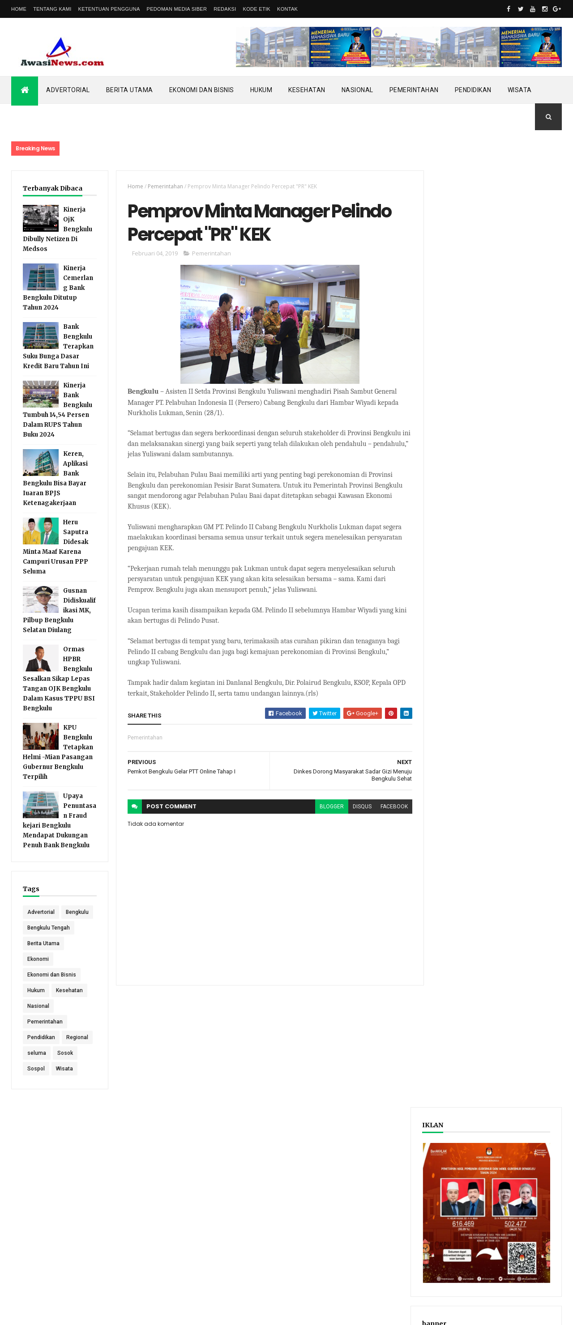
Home (18, 9)
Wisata (520, 89)
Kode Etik (256, 9)
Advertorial (68, 89)
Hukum (261, 89)
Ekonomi (38, 975)
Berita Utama (129, 89)
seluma (36, 1069)
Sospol (36, 1084)
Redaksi (225, 9)
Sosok (65, 1069)
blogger (326, 807)
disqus (356, 807)
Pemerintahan (414, 89)
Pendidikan (473, 89)
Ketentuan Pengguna (109, 9)
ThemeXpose (57, 1312)
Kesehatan (306, 89)
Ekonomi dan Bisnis (201, 89)
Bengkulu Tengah (48, 943)
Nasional (357, 89)
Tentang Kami (52, 9)
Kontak (287, 9)
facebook (388, 807)
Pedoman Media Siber (177, 9)
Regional (77, 1053)
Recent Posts (460, 467)
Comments (528, 467)
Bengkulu (38, 928)
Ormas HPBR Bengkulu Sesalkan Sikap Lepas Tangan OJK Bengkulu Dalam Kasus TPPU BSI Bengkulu (59, 679)
